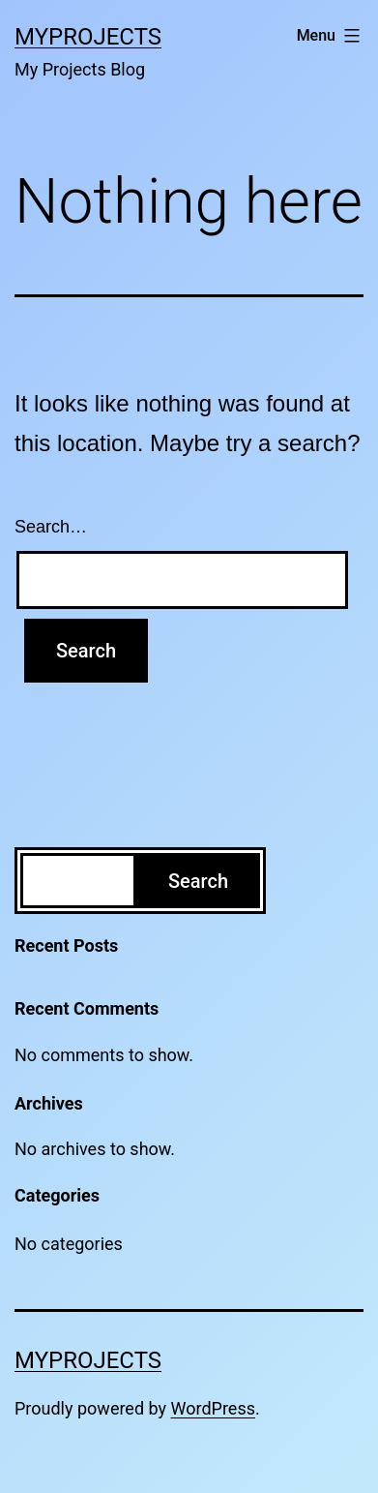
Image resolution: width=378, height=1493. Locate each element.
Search (198, 881)
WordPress (213, 1408)
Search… (51, 526)
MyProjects (88, 36)
